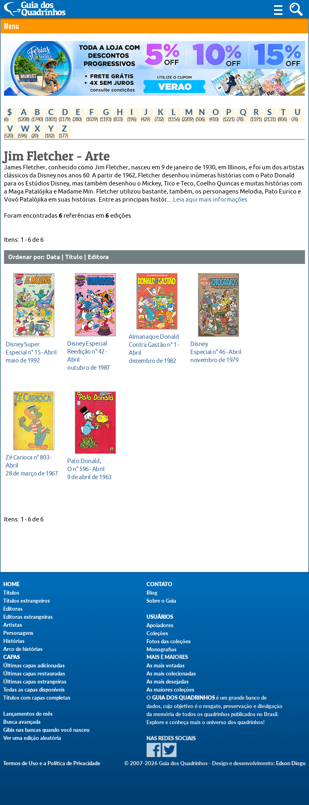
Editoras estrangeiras (28, 617)
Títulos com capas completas (36, 697)
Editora (98, 257)
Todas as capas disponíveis (34, 689)
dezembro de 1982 (155, 348)
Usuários (159, 617)
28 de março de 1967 (32, 465)
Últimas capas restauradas (34, 673)
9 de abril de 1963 (93, 469)
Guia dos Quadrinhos (183, 698)
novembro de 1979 (216, 352)
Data (53, 257)
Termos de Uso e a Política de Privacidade (51, 763)
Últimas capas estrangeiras (34, 681)
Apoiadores (159, 625)
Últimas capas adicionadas (34, 665)
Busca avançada (22, 722)
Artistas (12, 625)
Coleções (157, 633)
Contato (159, 584)
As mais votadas (165, 665)
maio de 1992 (32, 352)
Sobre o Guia (161, 600)
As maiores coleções (170, 689)
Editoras (13, 608)
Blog (151, 592)
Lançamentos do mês (28, 713)
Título (73, 257)
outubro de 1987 (93, 355)
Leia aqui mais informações (210, 200)
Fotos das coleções (168, 641)
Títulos (11, 592)
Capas (11, 657)
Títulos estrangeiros (26, 600)
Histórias (14, 641)
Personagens (18, 633)
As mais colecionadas (171, 673)
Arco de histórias (23, 649)
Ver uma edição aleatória (32, 738)
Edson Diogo (291, 763)
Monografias (161, 649)
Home (11, 584)
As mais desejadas (167, 681)
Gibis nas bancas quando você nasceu (46, 730)
